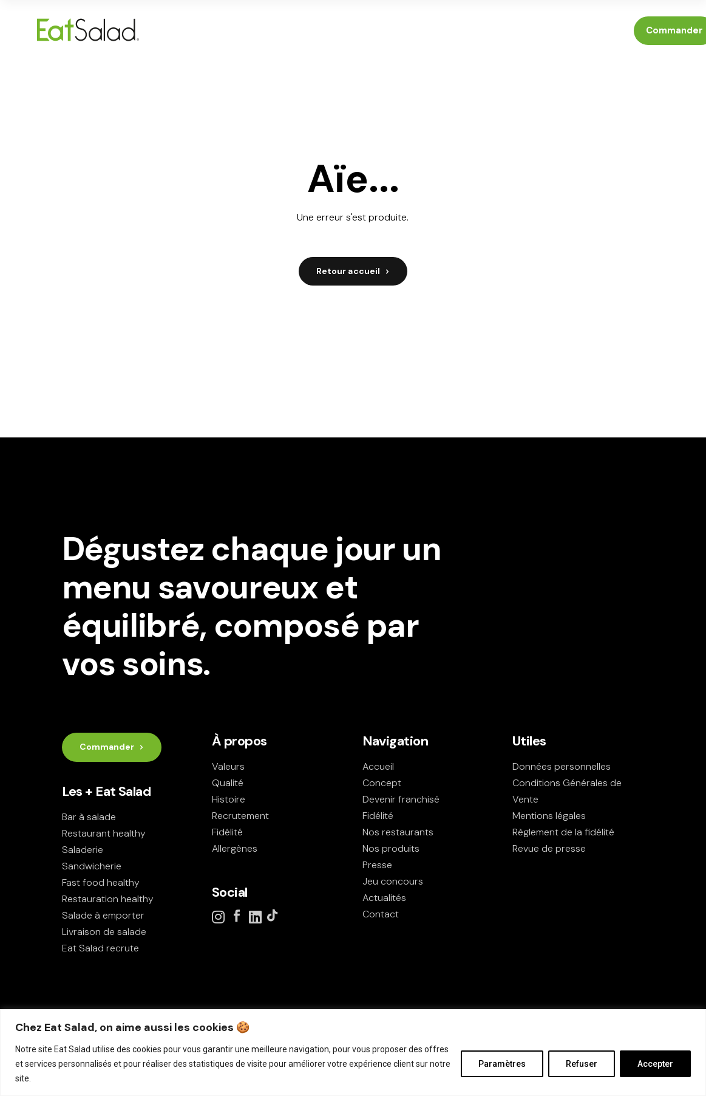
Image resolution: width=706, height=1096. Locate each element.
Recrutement (240, 815)
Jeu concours (392, 881)
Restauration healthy (108, 898)
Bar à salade (89, 816)
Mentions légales (549, 815)
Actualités (384, 897)
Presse (377, 864)
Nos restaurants (397, 832)
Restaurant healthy (104, 833)
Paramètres (502, 1064)
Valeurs (228, 766)
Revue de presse (549, 848)
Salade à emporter (103, 915)
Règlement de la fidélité (563, 832)
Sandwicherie (91, 866)
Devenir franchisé (401, 799)
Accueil (378, 766)
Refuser (581, 1064)
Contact (380, 914)
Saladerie (82, 849)
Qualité (227, 782)
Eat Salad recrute (100, 948)
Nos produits (390, 848)
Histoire (228, 799)
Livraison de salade (104, 931)
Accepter (655, 1064)
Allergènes (234, 848)
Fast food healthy (101, 882)
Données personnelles (561, 766)
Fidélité (227, 832)
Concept (381, 782)
